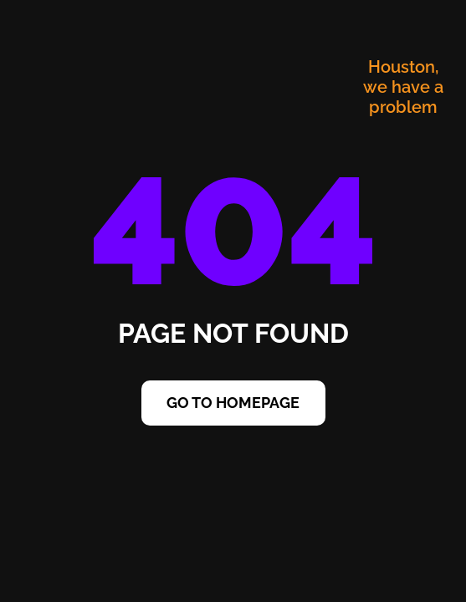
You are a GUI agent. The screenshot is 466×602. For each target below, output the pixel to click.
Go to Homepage (233, 402)
